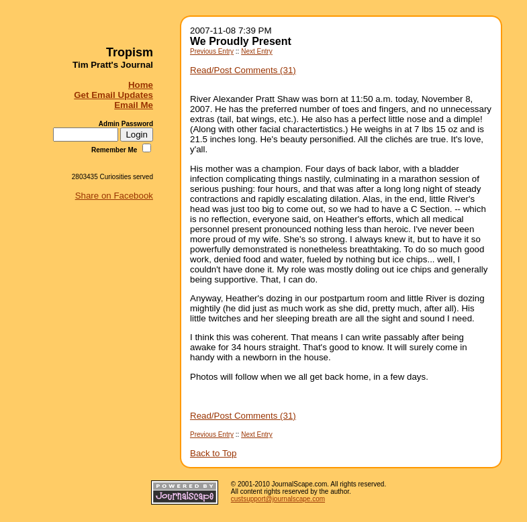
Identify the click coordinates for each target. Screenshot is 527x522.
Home (140, 85)
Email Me (133, 105)
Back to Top (213, 453)
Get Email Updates (113, 95)
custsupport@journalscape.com (278, 499)
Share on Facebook (114, 196)
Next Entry (257, 51)
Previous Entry (212, 51)
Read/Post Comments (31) (243, 70)
